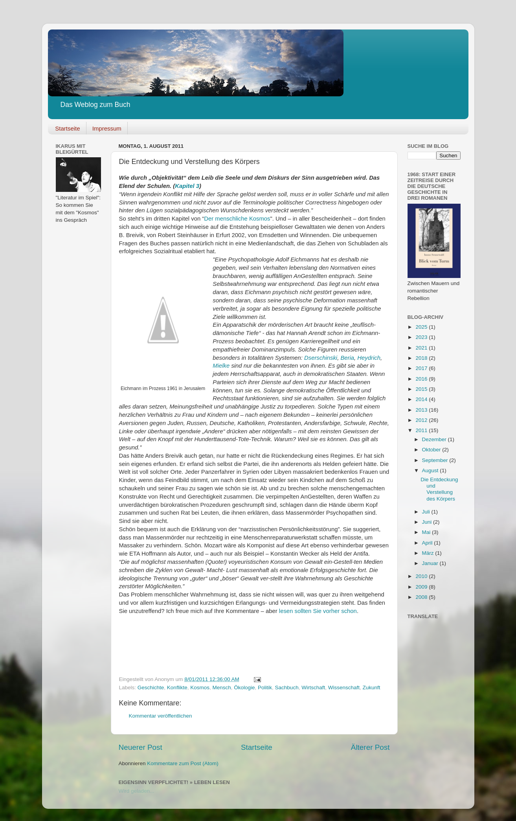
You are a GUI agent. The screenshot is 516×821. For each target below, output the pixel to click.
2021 (422, 348)
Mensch (221, 687)
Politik (265, 687)
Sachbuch (287, 687)
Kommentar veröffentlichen (160, 716)
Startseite (67, 128)
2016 (422, 379)
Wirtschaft (313, 687)
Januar (431, 563)
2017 (422, 368)
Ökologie (244, 687)
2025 (422, 327)
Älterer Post (370, 747)
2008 (422, 597)
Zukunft (371, 687)
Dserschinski (320, 358)
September (436, 460)
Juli (427, 512)
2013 (422, 410)
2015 (422, 389)
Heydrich (368, 358)
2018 (422, 358)
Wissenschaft (344, 687)
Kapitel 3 (187, 186)
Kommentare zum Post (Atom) (183, 763)
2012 (422, 420)
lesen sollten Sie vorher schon (318, 611)
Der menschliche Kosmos (237, 218)
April (428, 543)
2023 (422, 337)
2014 (422, 399)
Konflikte (177, 687)
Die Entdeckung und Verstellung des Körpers (439, 489)
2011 (422, 430)
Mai (427, 532)
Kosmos (199, 687)
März (428, 553)
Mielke (222, 366)
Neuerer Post (140, 747)
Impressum (106, 128)
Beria (347, 358)
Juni (427, 522)
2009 (422, 587)
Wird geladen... (136, 791)
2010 (422, 576)
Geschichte (151, 687)
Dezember (435, 439)
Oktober (432, 450)
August (431, 470)
